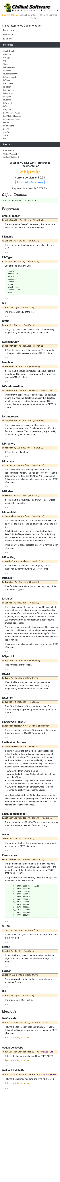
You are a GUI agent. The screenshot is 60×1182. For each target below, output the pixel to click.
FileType (6, 58)
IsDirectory (8, 80)
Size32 (6, 129)
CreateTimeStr (9, 51)
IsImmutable (8, 90)
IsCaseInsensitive (10, 74)
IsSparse (7, 100)
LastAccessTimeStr (11, 113)
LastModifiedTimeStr (12, 119)
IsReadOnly (8, 93)
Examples (7, 38)
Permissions (8, 126)
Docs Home (8, 30)
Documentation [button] (9, 15)
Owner (6, 122)
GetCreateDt (8, 151)
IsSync (6, 106)
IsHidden (7, 87)
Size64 (6, 132)
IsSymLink (7, 103)
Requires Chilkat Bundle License (30, 182)
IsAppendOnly (9, 67)
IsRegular (7, 97)
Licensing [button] (21, 15)
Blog (28, 15)
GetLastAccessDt (10, 154)
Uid (4, 139)
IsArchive (7, 71)
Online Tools (33, 16)
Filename (7, 54)
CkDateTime (41, 1023)
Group (6, 64)
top (6, 232)
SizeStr (6, 136)
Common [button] (53, 15)
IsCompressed (9, 77)
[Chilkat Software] (31, 6)
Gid (4, 61)
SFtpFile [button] (44, 15)
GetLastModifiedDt (11, 157)
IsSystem (7, 110)
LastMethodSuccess (12, 116)
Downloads (8, 34)
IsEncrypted (8, 84)
